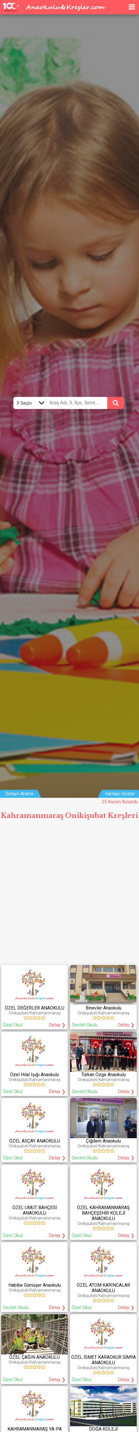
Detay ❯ (57, 1025)
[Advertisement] (69, 894)
